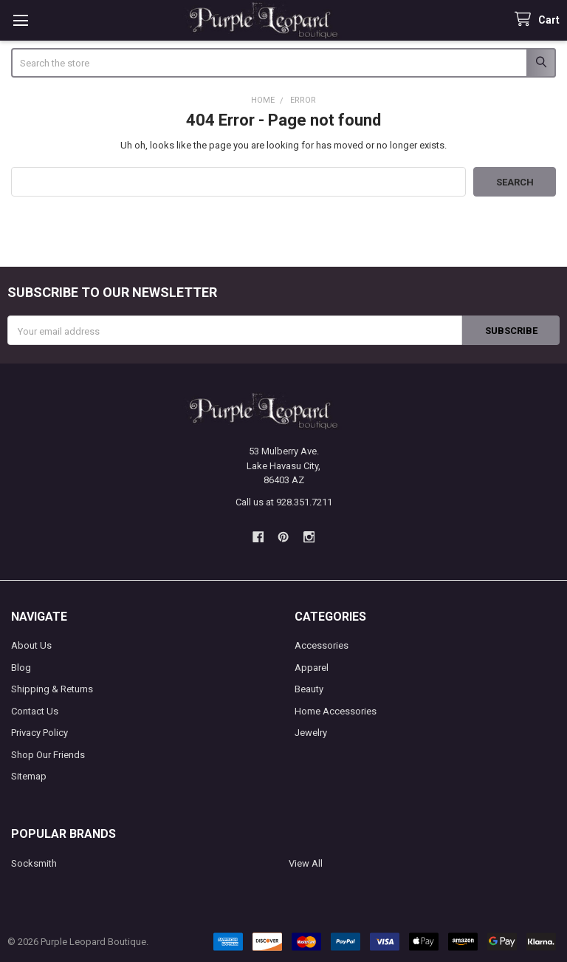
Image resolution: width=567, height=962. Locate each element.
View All (306, 863)
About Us (31, 645)
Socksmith (34, 863)
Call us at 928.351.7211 (284, 502)
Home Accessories (336, 711)
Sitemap (29, 776)
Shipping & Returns (52, 689)
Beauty (309, 689)
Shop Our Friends (48, 754)
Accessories (321, 645)
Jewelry (311, 732)
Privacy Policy (39, 732)
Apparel (312, 667)
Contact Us (34, 711)
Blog (21, 667)
